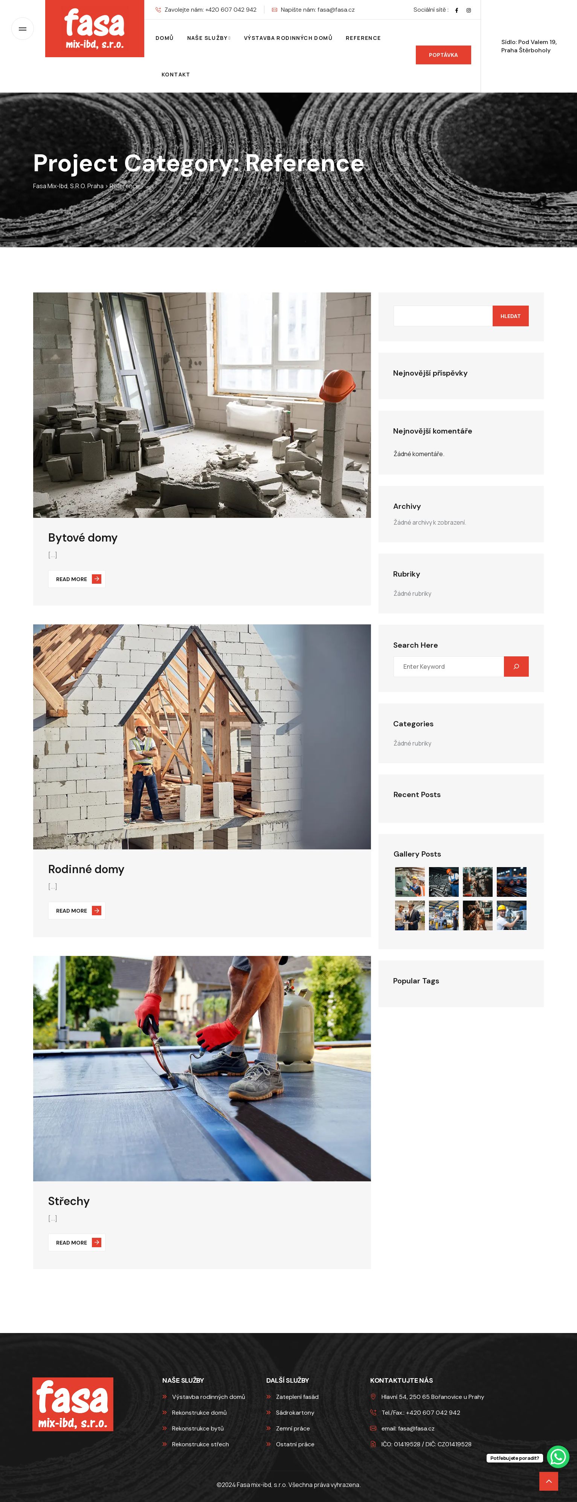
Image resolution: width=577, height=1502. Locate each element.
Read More (78, 579)
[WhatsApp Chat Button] (558, 1457)
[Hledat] (516, 666)
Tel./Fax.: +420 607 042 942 (415, 1413)
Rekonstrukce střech (195, 1444)
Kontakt (176, 74)
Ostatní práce (290, 1444)
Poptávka (449, 54)
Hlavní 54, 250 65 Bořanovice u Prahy (427, 1397)
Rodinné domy (86, 869)
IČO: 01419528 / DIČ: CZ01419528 (421, 1444)
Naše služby (207, 37)
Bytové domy (83, 537)
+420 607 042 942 (230, 10)
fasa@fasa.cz (336, 10)
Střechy (69, 1201)
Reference (363, 37)
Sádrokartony (290, 1413)
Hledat (511, 316)
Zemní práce (288, 1429)
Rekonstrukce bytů (193, 1429)
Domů (165, 37)
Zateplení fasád (292, 1397)
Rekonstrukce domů (194, 1413)
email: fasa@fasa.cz (402, 1429)
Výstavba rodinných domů (288, 37)
